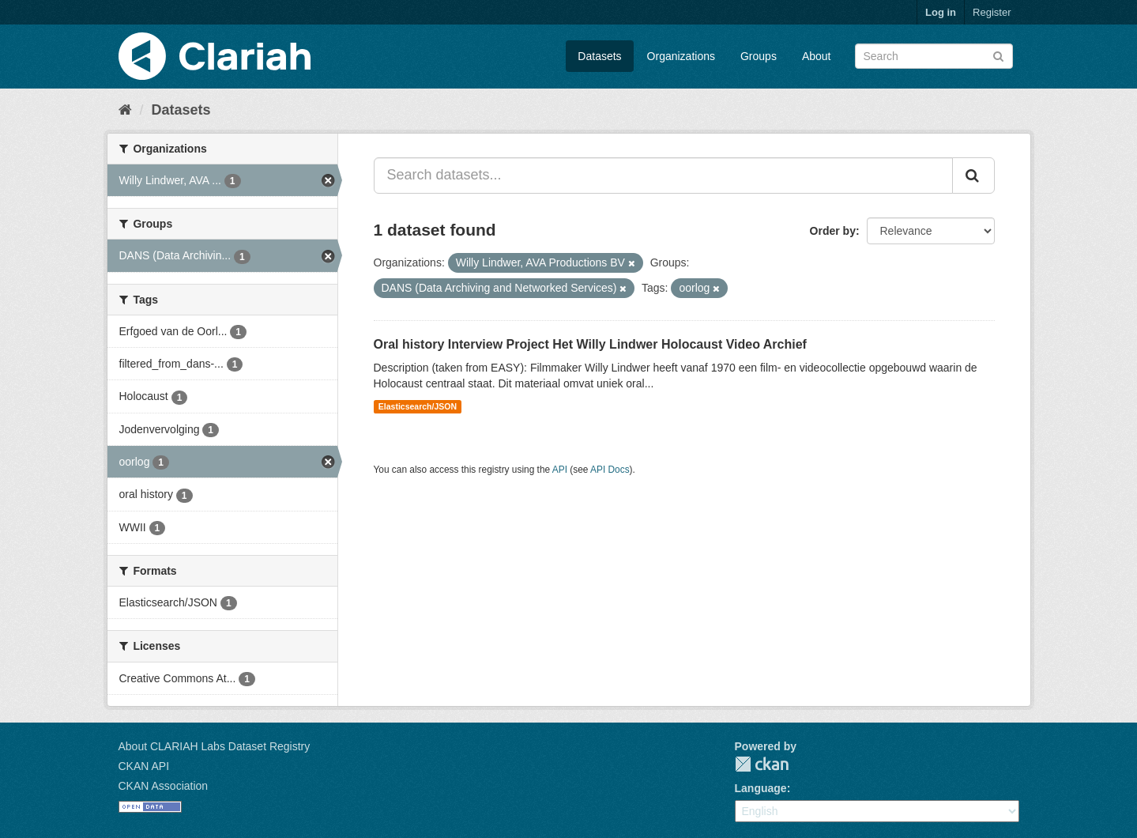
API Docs (610, 469)
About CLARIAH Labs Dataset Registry (215, 746)
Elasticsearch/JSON (417, 406)
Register (992, 12)
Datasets (599, 56)
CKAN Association (164, 785)
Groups (758, 56)
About (816, 56)
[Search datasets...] (663, 175)
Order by (833, 231)
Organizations (681, 56)
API (559, 469)
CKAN (762, 764)
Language (761, 788)
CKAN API (144, 766)
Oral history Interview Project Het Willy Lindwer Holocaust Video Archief (590, 344)
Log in (940, 12)
